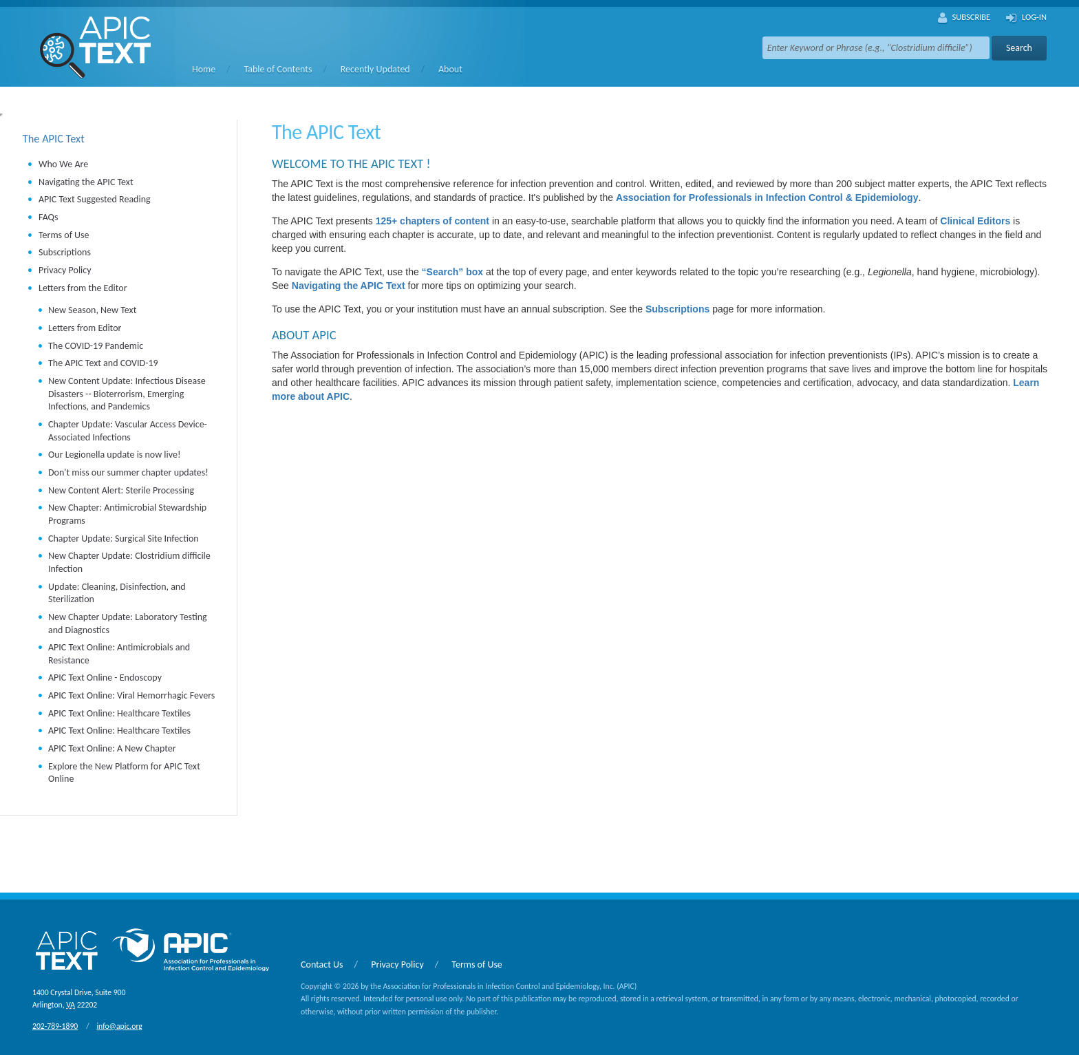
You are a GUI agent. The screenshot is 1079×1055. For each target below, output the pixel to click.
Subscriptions (65, 252)
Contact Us (322, 964)
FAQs (48, 217)
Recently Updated (375, 69)
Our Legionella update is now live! (114, 454)
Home (203, 69)
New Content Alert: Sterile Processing (121, 490)
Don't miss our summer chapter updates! (128, 472)
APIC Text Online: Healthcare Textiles (119, 713)
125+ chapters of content (432, 220)
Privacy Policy (65, 270)
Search (1019, 48)
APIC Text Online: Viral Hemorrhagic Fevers (131, 695)
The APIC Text (54, 138)
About (450, 69)
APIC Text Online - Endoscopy (105, 677)
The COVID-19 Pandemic (95, 346)
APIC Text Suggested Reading (95, 199)
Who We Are (63, 164)
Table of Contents (278, 69)
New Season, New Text (92, 310)
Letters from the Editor (83, 288)
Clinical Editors (975, 220)
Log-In (1026, 18)
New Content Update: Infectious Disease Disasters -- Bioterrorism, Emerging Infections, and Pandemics (127, 393)
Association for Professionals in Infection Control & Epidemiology (767, 197)
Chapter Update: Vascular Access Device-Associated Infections (127, 430)
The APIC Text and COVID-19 (103, 363)
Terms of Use (64, 235)
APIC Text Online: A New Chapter (112, 748)
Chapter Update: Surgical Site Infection (123, 538)
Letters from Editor (84, 328)
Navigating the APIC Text (86, 182)
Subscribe (964, 18)
